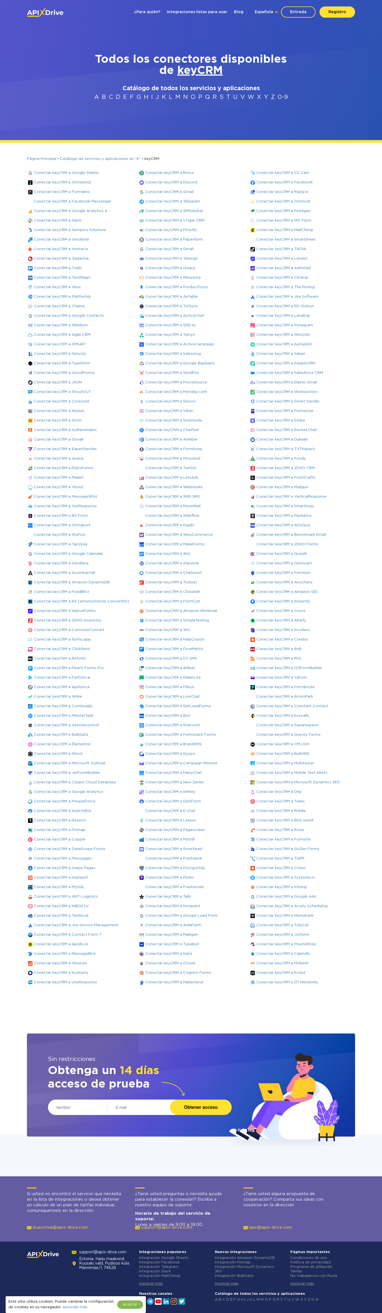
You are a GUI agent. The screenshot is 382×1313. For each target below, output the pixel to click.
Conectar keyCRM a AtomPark (284, 696)
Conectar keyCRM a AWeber (171, 439)
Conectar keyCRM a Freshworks (174, 887)
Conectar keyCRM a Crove (280, 611)
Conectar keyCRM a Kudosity (61, 972)
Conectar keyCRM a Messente (173, 277)
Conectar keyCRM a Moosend (172, 458)
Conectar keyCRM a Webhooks (174, 487)
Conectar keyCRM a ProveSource (176, 382)
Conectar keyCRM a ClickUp (282, 277)
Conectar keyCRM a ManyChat (173, 772)
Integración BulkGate (234, 1275)
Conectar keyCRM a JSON (58, 382)
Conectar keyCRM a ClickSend (62, 649)
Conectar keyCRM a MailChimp (284, 230)
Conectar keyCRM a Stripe (280, 420)
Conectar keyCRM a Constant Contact (292, 706)
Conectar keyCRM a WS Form (283, 220)
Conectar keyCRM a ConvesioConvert (69, 630)
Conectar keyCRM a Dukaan (282, 439)
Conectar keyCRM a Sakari (280, 353)
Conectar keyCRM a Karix (168, 953)
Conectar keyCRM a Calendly (283, 953)
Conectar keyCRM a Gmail (169, 192)
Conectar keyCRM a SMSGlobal (173, 211)
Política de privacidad (310, 1262)
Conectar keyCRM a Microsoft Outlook (69, 763)
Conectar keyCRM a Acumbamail (64, 572)
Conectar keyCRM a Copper (60, 839)
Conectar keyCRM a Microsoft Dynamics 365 (298, 782)
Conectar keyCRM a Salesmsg (173, 353)
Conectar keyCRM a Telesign (171, 258)
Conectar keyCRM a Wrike (58, 696)
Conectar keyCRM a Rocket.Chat (286, 430)
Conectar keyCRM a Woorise (60, 963)
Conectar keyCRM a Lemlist (282, 258)
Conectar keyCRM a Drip (279, 791)
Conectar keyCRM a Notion (59, 411)
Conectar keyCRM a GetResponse (65, 506)
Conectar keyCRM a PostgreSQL (175, 868)
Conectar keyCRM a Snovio (170, 401)
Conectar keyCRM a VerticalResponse (291, 496)
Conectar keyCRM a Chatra (59, 306)
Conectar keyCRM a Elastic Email (286, 382)
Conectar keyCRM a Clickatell (172, 591)
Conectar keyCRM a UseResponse (65, 982)
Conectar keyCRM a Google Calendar (68, 553)
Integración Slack (155, 1271)
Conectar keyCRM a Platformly (62, 296)
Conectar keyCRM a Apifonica (61, 687)
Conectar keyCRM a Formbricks (285, 687)
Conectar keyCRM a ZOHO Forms (287, 544)
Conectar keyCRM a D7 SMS (171, 658)
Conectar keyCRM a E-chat (170, 811)
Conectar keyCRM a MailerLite (173, 677)
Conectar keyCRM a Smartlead (173, 849)
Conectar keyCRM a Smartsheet (286, 239)
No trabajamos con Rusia (313, 1275)
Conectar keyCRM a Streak (59, 439)
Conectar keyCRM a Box (167, 715)
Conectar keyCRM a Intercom (172, 725)
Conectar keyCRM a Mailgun (282, 487)
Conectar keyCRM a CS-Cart (282, 172)
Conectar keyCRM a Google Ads (286, 896)
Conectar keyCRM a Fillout (169, 687)
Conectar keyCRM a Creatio (282, 639)
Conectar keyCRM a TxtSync (171, 306)
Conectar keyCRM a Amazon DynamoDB (72, 582)
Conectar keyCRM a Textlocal (61, 915)
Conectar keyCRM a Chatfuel (172, 430)
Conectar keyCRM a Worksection (286, 392)
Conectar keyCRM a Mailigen (171, 934)
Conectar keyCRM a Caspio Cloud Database (75, 782)
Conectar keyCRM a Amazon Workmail (181, 611)
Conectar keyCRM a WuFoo (59, 534)
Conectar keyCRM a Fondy (281, 458)
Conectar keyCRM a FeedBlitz (61, 591)
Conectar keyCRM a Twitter (170, 468)
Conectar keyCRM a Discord (171, 182)
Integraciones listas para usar (197, 12)
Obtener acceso (201, 1107)
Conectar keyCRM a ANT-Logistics (66, 896)
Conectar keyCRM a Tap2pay (61, 544)
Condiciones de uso (308, 1258)
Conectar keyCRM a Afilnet (170, 668)
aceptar (130, 1304)
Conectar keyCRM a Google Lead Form (181, 915)
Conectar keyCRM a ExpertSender (65, 449)
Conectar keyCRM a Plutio (169, 877)
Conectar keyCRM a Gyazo (170, 753)
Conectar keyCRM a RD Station (285, 306)
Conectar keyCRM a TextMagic (62, 277)
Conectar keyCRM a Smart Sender (287, 401)
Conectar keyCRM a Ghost (58, 753)
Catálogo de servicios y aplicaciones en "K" (100, 158)
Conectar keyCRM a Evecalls (282, 715)
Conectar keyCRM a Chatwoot (173, 572)
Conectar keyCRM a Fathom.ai (62, 677)
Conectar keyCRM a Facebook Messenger (72, 201)
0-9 (283, 97)
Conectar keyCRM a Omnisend (62, 182)
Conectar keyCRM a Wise (57, 287)
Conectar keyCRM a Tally (168, 896)
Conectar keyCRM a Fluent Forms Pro (69, 668)
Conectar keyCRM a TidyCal (282, 925)
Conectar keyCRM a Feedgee (283, 211)
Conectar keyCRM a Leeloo (170, 820)
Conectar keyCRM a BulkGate (61, 734)
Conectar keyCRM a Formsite (283, 839)
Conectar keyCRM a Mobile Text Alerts (291, 772)
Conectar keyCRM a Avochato (284, 582)
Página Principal (41, 158)
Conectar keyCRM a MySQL (59, 887)
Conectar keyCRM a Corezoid (61, 401)
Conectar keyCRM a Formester (285, 411)
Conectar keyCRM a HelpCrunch (174, 639)
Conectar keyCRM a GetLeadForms (178, 706)
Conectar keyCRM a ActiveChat (174, 315)
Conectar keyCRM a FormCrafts (286, 477)
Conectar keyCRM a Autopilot (284, 344)
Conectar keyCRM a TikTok (281, 249)
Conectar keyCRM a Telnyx (170, 334)
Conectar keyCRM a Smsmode (173, 420)
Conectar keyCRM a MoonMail (173, 506)
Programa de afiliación (311, 1266)
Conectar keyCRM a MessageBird (64, 953)
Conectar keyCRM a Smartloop (285, 506)
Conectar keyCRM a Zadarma (61, 258)
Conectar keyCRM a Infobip (281, 887)
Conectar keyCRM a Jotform (282, 934)
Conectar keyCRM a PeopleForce (64, 801)
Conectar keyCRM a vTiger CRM (174, 220)
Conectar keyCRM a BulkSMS (282, 753)
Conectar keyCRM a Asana (58, 458)
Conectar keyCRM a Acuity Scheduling (292, 906)
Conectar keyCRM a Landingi (283, 315)
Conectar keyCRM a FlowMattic (174, 649)
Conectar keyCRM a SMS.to (170, 325)
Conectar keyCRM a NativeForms (65, 611)
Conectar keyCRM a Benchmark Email (291, 534)
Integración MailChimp (159, 1275)
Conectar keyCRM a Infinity (170, 791)
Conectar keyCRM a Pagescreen (175, 830)
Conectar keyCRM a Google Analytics (68, 791)
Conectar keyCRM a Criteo (281, 868)
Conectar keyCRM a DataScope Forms (69, 849)
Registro (337, 12)
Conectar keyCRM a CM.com (282, 744)
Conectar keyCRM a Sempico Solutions (70, 230)
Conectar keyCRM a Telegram (172, 201)
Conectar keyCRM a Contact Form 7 (68, 934)
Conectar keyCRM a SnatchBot (62, 811)
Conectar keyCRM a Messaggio (63, 858)
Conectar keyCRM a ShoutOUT (62, 392)
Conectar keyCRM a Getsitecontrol (66, 725)
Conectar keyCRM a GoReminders (65, 430)
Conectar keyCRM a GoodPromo (64, 372)
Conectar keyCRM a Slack (57, 220)
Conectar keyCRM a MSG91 (170, 839)
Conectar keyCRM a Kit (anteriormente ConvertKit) (81, 601)
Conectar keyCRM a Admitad (283, 268)
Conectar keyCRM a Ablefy (281, 620)
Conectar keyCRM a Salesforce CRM (289, 372)
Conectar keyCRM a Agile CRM (62, 334)
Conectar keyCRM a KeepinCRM (285, 363)
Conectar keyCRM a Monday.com (176, 392)
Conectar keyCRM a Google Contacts (69, 315)
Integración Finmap (233, 1262)
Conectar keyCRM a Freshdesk (173, 858)
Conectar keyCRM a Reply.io (282, 192)
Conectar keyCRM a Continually (63, 706)
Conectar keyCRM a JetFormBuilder (67, 772)
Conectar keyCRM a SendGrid (61, 239)
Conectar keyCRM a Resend (60, 820)
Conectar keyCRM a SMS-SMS (172, 496)
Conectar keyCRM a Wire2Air (283, 334)
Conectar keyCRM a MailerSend (174, 982)
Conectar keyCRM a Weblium (61, 325)
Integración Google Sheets (163, 1258)
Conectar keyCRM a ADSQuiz (283, 525)
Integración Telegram (158, 1266)
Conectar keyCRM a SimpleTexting (177, 620)
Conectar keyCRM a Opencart (284, 563)
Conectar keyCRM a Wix (167, 630)
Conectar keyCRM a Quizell (281, 553)
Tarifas (296, 1271)
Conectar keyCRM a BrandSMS (173, 744)
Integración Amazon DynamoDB (245, 1258)
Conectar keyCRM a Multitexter (285, 763)
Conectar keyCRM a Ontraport (62, 525)
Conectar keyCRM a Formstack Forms (180, 734)
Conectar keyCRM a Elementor (62, 744)
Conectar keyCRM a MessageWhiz (65, 496)
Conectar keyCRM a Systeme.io (285, 877)
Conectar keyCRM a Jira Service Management (76, 925)
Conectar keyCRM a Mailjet (59, 477)
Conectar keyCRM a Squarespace (287, 725)
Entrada (298, 12)
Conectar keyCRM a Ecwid (280, 972)
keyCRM (200, 71)
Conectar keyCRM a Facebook (284, 182)
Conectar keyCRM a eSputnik (172, 563)
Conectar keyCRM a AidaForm (173, 925)
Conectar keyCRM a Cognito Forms (178, 972)
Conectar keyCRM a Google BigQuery (180, 363)
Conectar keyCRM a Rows (280, 830)
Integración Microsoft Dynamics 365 (244, 1269)
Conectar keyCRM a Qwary (170, 268)
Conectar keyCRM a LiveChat (172, 696)
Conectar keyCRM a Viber (169, 411)
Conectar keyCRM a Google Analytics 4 (70, 211)
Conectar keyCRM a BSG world (284, 820)
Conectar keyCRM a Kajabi (169, 525)
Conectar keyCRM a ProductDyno (176, 287)
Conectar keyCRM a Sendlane (61, 563)
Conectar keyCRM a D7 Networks (287, 982)
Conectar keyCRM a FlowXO (171, 230)
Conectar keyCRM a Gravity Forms (288, 734)
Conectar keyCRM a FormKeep (173, 449)
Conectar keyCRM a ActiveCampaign (179, 344)
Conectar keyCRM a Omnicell (283, 201)
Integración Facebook (159, 1262)
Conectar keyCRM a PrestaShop (286, 944)
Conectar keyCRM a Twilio (280, 801)
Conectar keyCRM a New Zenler (174, 782)
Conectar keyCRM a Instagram (284, 325)
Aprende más (75, 1307)
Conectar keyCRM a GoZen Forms (287, 849)
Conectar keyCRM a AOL (168, 553)
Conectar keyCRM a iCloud (170, 963)
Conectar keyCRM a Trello (58, 268)
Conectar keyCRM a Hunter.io (61, 249)
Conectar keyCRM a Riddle (281, 811)
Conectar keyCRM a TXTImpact (285, 449)
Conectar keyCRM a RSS (278, 658)
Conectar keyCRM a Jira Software (287, 296)
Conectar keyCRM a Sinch (58, 420)
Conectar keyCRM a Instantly (283, 601)
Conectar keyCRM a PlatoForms (63, 468)
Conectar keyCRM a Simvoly (60, 353)
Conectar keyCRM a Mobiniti (282, 963)
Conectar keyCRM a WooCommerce (179, 534)
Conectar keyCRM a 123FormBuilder (289, 668)
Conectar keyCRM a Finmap (60, 830)
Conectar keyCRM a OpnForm (173, 801)
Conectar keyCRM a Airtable (171, 296)
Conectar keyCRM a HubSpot (61, 877)
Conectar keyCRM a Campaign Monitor (181, 763)
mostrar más (151, 1283)
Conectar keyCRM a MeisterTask (63, 715)
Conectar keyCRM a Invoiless (283, 630)
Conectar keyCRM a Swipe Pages (64, 868)
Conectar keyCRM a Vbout (59, 487)
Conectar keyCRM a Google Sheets (66, 172)
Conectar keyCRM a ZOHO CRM (285, 468)
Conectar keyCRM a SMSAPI (60, 344)
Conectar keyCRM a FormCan (172, 601)
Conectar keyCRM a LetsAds (172, 477)
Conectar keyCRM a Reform (60, 658)
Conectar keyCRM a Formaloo (62, 192)
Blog (238, 12)
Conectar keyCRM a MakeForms (174, 544)
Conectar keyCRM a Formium (283, 572)
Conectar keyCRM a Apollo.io (61, 944)
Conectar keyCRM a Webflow (172, 515)
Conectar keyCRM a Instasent (172, 906)
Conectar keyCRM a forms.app (62, 639)
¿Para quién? (147, 12)
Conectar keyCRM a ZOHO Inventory (68, 620)
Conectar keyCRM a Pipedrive (284, 515)
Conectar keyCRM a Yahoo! (281, 677)
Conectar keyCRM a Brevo (169, 172)
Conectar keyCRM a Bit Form (61, 515)
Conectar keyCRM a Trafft (280, 858)
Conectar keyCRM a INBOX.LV (61, 906)
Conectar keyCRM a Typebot (172, 944)
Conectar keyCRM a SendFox (172, 372)
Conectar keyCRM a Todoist (171, 582)
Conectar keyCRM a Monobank (285, 915)
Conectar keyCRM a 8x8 (278, 649)
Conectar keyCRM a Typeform (62, 363)
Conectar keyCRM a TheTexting (285, 287)
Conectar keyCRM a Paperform (174, 239)
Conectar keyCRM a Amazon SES (287, 591)
